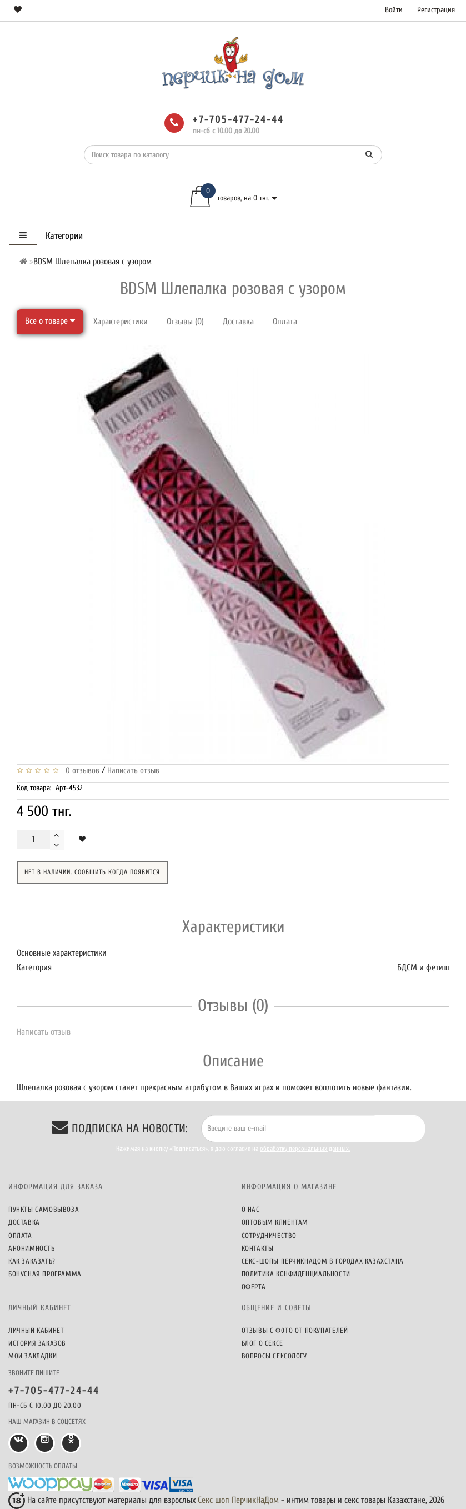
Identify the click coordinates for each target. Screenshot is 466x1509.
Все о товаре (50, 321)
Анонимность (31, 1248)
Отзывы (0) (185, 322)
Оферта (254, 1286)
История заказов (37, 1343)
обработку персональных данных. (305, 1148)
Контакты (258, 1248)
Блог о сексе (262, 1343)
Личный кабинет (36, 1330)
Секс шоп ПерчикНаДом (238, 1500)
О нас (251, 1209)
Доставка (238, 322)
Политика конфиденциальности (296, 1274)
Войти (394, 9)
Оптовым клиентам (275, 1222)
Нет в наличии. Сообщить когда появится (92, 872)
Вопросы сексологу (274, 1356)
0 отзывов (80, 770)
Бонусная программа (45, 1274)
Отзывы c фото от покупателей (295, 1330)
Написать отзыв (133, 770)
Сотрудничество (269, 1235)
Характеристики (120, 322)
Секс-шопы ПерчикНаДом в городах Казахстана (323, 1261)
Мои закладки (32, 1356)
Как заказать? (32, 1261)
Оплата (285, 322)
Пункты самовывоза (43, 1209)
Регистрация (436, 9)
